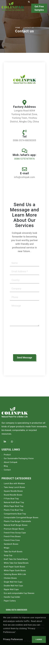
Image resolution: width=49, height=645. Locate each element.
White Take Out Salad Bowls (16, 563)
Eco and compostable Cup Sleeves (19, 593)
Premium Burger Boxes (14, 529)
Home (17, 28)
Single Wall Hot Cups (13, 582)
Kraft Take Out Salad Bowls (16, 559)
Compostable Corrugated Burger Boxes (21, 517)
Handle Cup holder (12, 597)
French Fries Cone (12, 540)
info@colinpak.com (15, 616)
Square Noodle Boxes (13, 491)
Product (7, 455)
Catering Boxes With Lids (15, 574)
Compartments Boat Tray (15, 514)
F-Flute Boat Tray (11, 499)
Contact (7, 470)
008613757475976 (24, 158)
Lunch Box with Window (14, 483)
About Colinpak (10, 462)
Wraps (6, 548)
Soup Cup (8, 555)
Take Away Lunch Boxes (14, 487)
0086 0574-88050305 (16, 610)
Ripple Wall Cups (11, 589)
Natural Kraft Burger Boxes (15, 525)
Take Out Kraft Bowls (13, 552)
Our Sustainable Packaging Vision (19, 458)
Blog (6, 466)
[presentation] (20, 341)
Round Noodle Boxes (13, 495)
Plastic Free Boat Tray (13, 510)
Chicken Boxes (10, 578)
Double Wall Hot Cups (13, 586)
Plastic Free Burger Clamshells (17, 521)
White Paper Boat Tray (13, 506)
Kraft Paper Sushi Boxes (14, 567)
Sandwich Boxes (11, 544)
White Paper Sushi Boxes (15, 570)
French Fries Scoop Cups (15, 533)
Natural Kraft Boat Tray (14, 502)
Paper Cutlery (10, 601)
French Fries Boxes (12, 536)
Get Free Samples (39, 8)
